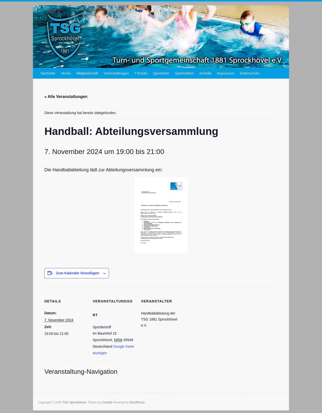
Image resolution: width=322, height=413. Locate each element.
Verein (66, 73)
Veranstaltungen (116, 73)
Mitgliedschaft (87, 73)
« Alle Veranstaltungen (65, 96)
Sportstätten (184, 73)
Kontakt (205, 73)
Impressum (225, 73)
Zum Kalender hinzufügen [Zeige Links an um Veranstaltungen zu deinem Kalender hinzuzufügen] (77, 273)
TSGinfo (141, 73)
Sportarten (161, 73)
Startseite (48, 73)
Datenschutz (250, 73)
